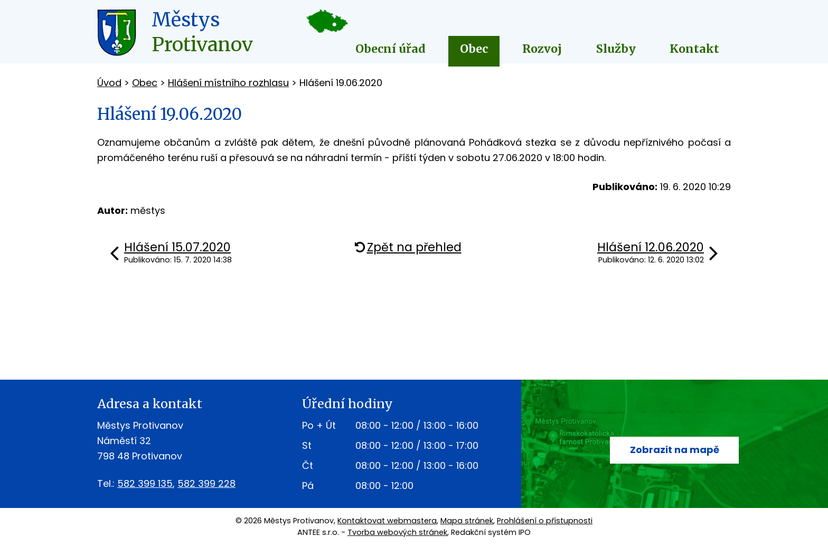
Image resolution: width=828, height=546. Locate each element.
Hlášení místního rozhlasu (228, 82)
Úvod (109, 82)
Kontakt (694, 49)
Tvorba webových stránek (397, 532)
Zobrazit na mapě (674, 449)
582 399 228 (206, 483)
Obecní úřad (390, 49)
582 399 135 (145, 483)
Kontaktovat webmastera (387, 520)
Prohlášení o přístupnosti (544, 520)
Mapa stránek (466, 520)
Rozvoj (542, 49)
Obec (474, 49)
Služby (616, 49)
